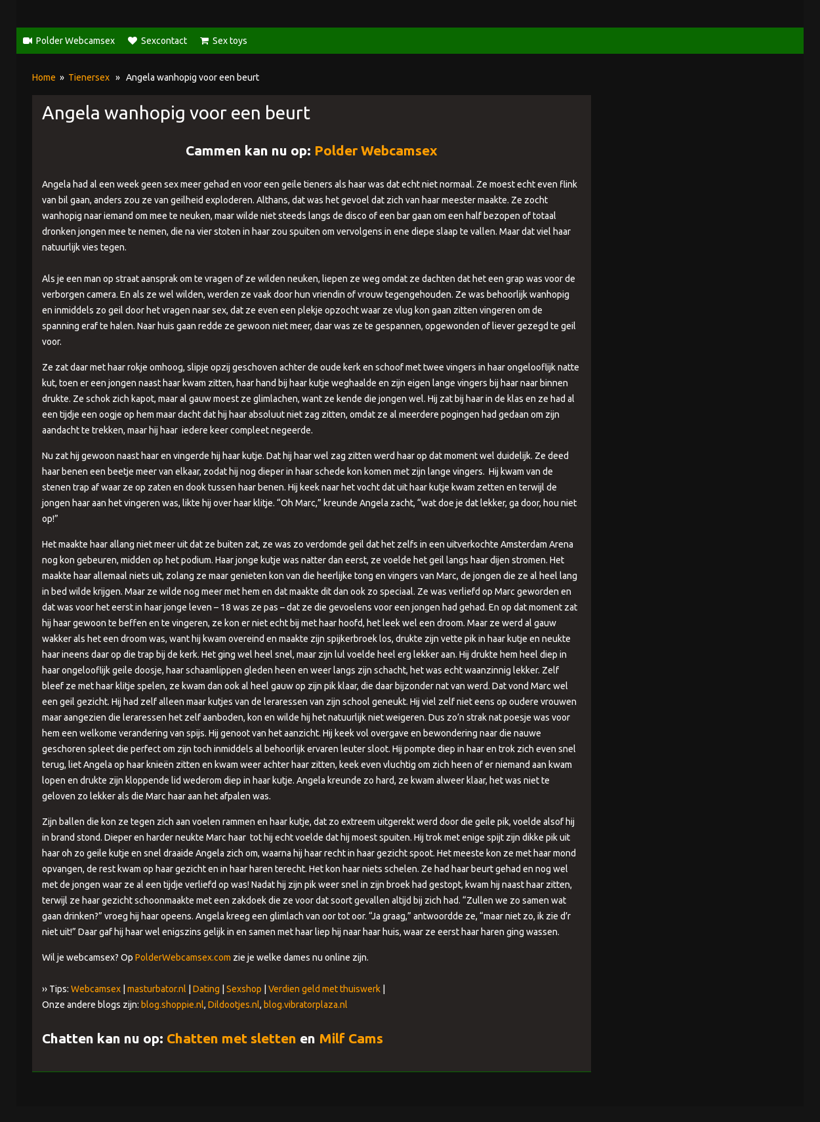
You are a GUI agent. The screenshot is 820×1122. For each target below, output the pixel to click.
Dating (206, 989)
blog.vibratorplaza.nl (306, 1004)
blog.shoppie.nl (172, 1004)
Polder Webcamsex (75, 40)
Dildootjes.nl (234, 1004)
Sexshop (244, 989)
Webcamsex (96, 989)
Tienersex (89, 77)
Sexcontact (164, 40)
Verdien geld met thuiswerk (324, 989)
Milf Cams (351, 1038)
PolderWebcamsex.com (183, 957)
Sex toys (230, 40)
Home (44, 77)
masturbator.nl (156, 989)
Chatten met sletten (232, 1038)
